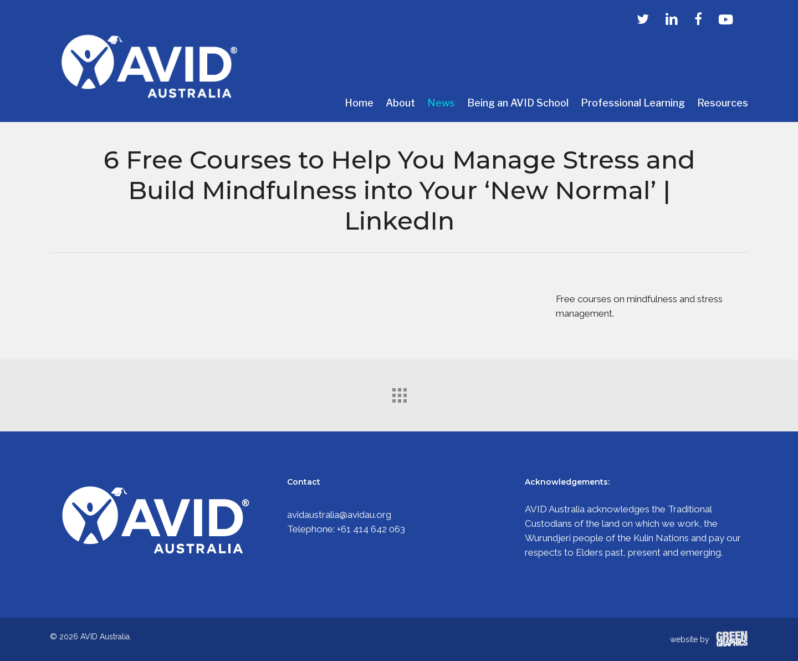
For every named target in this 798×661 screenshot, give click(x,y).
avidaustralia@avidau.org (339, 514)
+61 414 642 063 (371, 529)
